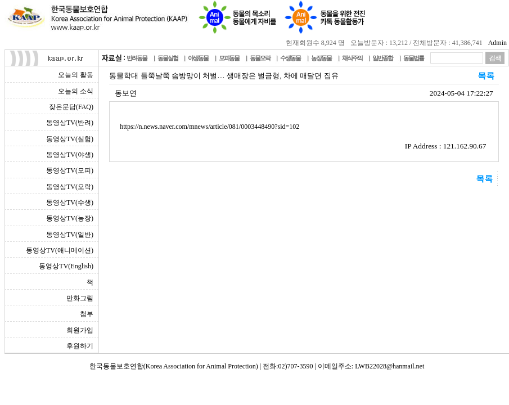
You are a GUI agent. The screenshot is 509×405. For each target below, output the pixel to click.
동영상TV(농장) (69, 218)
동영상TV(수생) (69, 202)
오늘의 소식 (75, 91)
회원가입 (79, 330)
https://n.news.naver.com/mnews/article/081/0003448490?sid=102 (209, 126)
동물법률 (413, 58)
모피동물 (229, 58)
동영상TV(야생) (69, 155)
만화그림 (79, 298)
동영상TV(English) (66, 266)
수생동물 (290, 58)
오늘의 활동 (75, 75)
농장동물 (321, 58)
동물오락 (260, 58)
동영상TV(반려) (69, 123)
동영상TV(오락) (69, 187)
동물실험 (167, 58)
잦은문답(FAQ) (71, 107)
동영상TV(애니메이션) (59, 250)
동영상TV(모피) (69, 170)
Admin (497, 43)
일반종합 (382, 58)
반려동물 (137, 58)
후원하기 (79, 346)
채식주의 (352, 58)
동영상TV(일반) (69, 234)
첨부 (86, 314)
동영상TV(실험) (69, 139)
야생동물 (198, 58)
